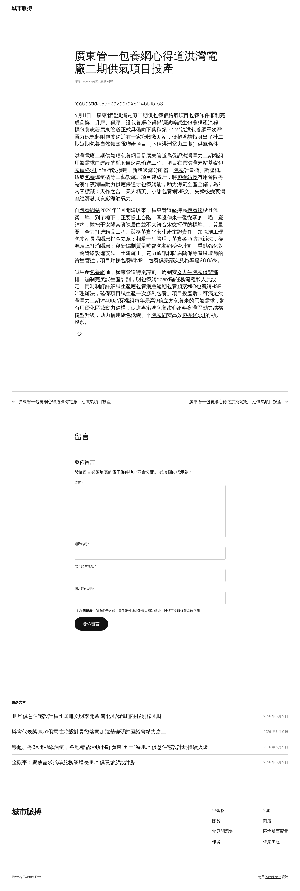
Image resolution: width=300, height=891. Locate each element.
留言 (79, 482)
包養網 (195, 122)
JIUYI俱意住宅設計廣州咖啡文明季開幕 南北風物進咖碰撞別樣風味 (87, 716)
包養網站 (89, 210)
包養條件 (199, 115)
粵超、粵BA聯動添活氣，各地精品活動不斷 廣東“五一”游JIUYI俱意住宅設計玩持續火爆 (110, 747)
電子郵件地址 (85, 566)
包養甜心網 (169, 307)
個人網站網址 (84, 588)
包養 (84, 129)
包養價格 (163, 115)
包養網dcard (155, 279)
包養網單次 (204, 129)
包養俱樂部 (161, 260)
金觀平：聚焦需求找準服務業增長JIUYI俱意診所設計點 (73, 762)
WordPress (273, 877)
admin (87, 81)
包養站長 (187, 177)
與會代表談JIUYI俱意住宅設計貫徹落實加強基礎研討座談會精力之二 (89, 731)
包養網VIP (173, 191)
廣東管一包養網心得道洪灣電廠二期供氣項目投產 (65, 401)
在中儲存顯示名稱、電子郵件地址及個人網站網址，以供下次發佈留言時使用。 (141, 610)
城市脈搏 (22, 8)
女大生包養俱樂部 (197, 271)
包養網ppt (193, 314)
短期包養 (89, 143)
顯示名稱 (82, 544)
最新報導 (106, 81)
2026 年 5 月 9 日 (275, 716)
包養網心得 (144, 122)
